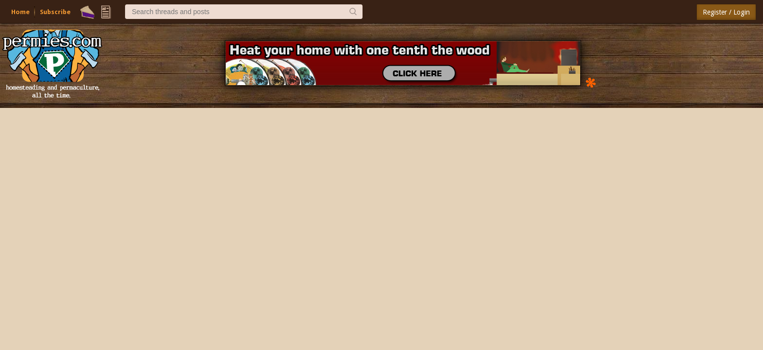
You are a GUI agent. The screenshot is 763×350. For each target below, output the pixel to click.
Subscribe (55, 12)
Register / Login (726, 12)
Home (20, 12)
